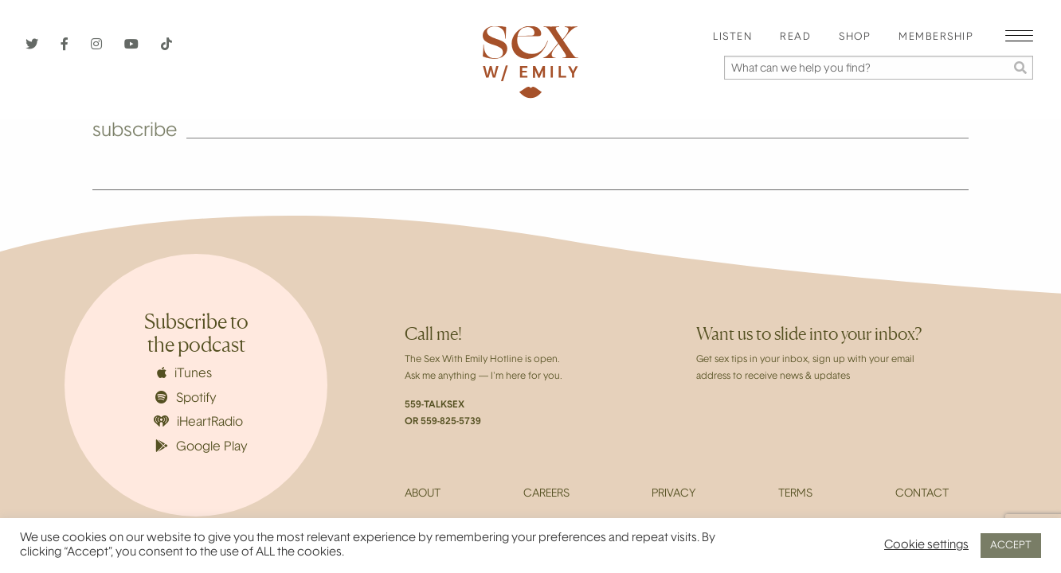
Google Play (201, 446)
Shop (855, 37)
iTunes (184, 373)
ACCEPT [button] (1011, 545)
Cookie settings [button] (926, 546)
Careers (546, 494)
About (422, 494)
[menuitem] (732, 38)
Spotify (186, 398)
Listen (732, 37)
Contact (922, 494)
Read (795, 37)
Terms (795, 494)
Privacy (673, 494)
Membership (936, 37)
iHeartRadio (198, 422)
